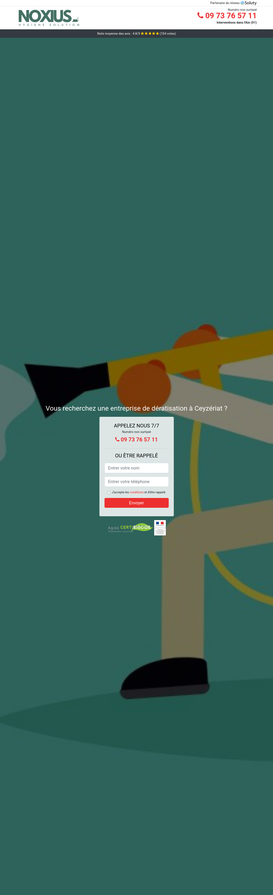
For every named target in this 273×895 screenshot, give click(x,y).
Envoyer (136, 502)
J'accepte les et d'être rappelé (138, 492)
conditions (137, 492)
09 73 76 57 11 (227, 15)
